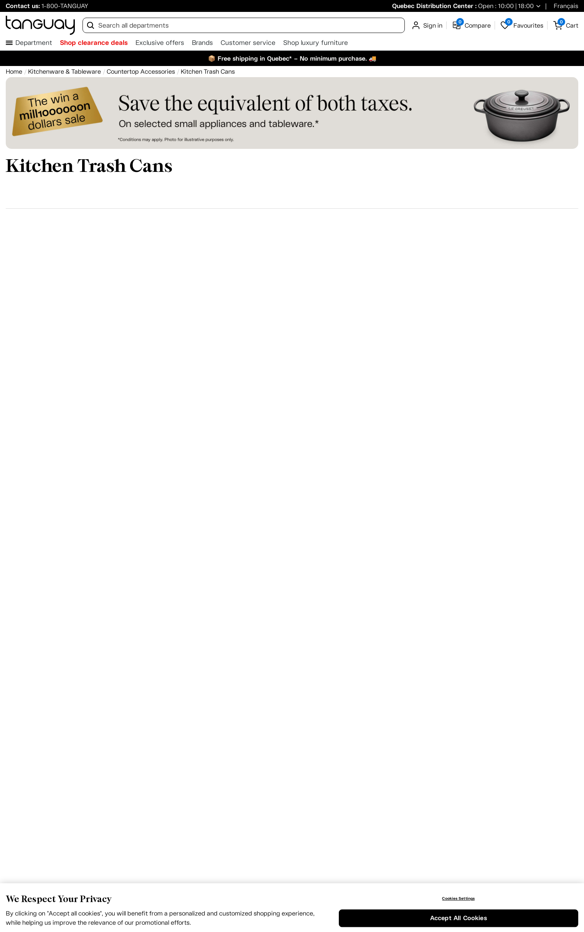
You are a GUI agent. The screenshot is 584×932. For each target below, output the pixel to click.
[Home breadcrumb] (14, 71)
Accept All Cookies (458, 918)
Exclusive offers (159, 43)
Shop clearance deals (94, 42)
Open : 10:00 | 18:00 (505, 6)
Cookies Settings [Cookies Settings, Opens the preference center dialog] (458, 898)
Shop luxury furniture (315, 43)
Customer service (248, 43)
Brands (202, 43)
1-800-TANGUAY (64, 6)
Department (33, 43)
